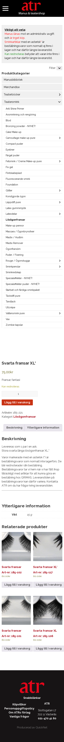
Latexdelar (11, 214)
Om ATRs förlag (19, 712)
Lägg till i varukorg (17, 402)
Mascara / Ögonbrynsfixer (20, 231)
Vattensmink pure (15, 313)
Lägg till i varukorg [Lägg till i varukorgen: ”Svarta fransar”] (17, 584)
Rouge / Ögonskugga (18, 260)
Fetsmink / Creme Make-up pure (24, 161)
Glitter (9, 190)
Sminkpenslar (13, 266)
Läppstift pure (13, 202)
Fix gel (9, 167)
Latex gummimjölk (16, 208)
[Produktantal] (20, 394)
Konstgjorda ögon (16, 196)
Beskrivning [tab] (14, 427)
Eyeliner (10, 149)
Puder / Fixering (14, 254)
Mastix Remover (14, 243)
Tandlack (10, 301)
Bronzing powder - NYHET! (21, 126)
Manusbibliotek (13, 79)
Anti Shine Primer (15, 108)
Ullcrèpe (10, 307)
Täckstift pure (13, 295)
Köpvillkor (19, 704)
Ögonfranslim (13, 249)
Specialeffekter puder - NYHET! (23, 284)
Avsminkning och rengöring (21, 114)
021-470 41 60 (47, 718)
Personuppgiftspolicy (19, 708)
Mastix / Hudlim (14, 237)
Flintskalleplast (14, 173)
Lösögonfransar (15, 219)
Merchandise (12, 87)
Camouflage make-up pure (20, 138)
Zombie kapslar (14, 325)
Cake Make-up (13, 132)
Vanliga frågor (19, 716)
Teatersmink (11, 101)
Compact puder (14, 143)
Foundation (12, 184)
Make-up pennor (15, 225)
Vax (8, 319)
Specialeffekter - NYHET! (19, 278)
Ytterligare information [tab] (43, 427)
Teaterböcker (12, 94)
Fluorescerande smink (18, 179)
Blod (8, 120)
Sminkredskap (13, 272)
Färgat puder (13, 155)
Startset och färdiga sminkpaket (23, 290)
